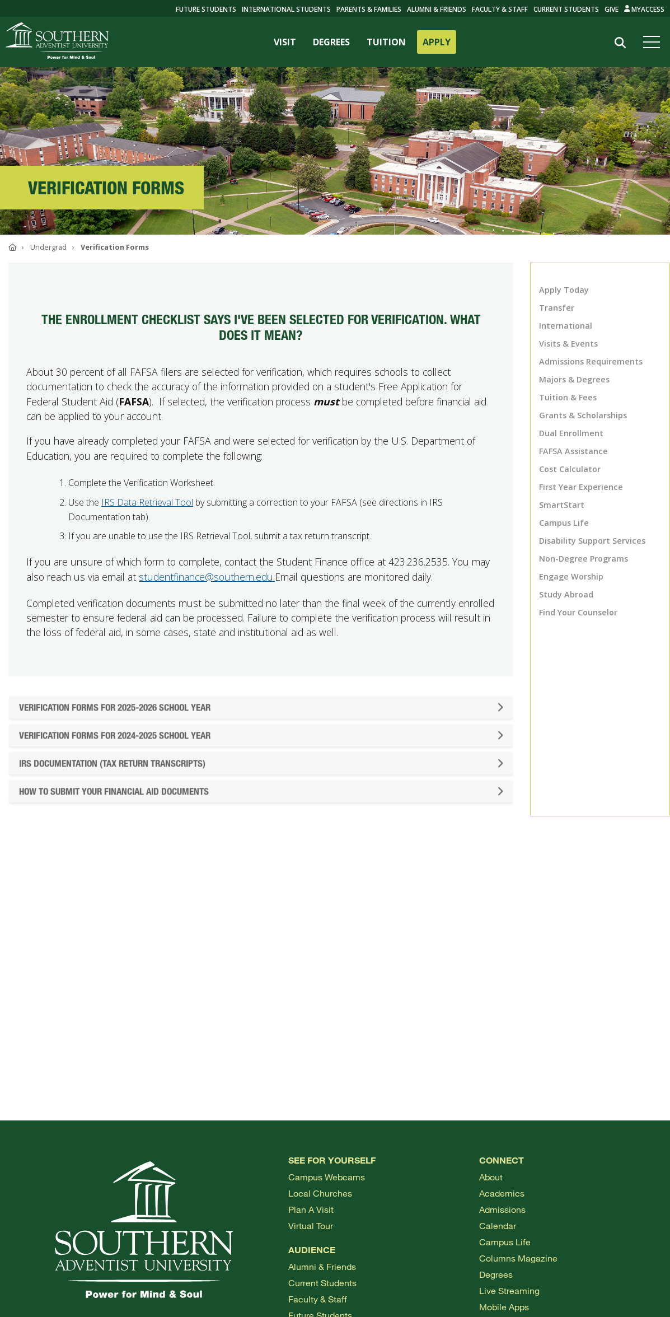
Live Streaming (509, 1290)
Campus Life (564, 522)
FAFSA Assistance (573, 451)
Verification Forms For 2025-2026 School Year (261, 716)
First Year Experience (581, 487)
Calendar (497, 1225)
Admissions (502, 1209)
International (565, 325)
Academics (501, 1193)
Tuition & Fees (568, 397)
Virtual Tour (310, 1225)
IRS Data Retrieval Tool (147, 502)
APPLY (437, 42)
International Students (286, 9)
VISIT (285, 42)
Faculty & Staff (500, 9)
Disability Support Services (592, 540)
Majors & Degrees (574, 379)
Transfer (556, 307)
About (491, 1176)
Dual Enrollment (571, 433)
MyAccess (644, 9)
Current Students (566, 9)
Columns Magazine (518, 1258)
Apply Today (564, 289)
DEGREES (331, 42)
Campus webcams (326, 1176)
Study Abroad (566, 594)
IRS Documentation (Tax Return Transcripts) (261, 772)
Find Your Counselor (578, 612)
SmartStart (561, 504)
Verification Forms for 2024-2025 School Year (261, 744)
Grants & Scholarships (583, 415)
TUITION (386, 42)
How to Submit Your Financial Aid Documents (261, 800)
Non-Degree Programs (583, 558)
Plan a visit (311, 1209)
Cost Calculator (570, 469)
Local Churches (320, 1193)
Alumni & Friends (436, 9)
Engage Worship (571, 576)
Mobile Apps (504, 1306)
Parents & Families (368, 9)
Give (612, 9)
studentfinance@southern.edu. (207, 576)
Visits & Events (568, 343)
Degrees (496, 1274)
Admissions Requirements (591, 361)
